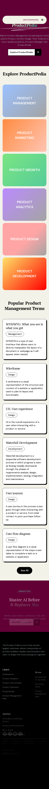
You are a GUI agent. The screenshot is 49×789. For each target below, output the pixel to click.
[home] (10, 19)
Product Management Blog (12, 700)
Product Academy (10, 682)
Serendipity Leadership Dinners (12, 724)
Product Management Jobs (40, 699)
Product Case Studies (12, 686)
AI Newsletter (8, 677)
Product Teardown (11, 690)
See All (24, 570)
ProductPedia (8, 695)
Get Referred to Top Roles (40, 683)
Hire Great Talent (39, 690)
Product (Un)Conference (13, 730)
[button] (41, 20)
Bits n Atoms (8, 735)
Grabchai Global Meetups (14, 739)
